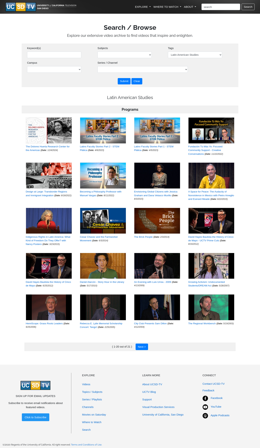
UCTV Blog (149, 391)
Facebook (217, 397)
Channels (88, 407)
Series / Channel (108, 62)
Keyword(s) (34, 48)
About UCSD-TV (152, 384)
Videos (86, 384)
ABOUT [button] (189, 6)
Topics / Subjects (92, 391)
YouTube (216, 406)
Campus (32, 62)
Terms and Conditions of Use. (86, 444)
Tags (171, 48)
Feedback (208, 390)
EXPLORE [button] (142, 6)
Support (147, 399)
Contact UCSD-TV (214, 383)
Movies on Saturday (94, 414)
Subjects (103, 48)
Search (248, 6)
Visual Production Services (158, 407)
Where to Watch (91, 422)
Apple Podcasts (220, 415)
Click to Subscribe (35, 417)
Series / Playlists (92, 399)
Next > (142, 346)
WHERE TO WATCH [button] (166, 6)
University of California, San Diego (162, 414)
